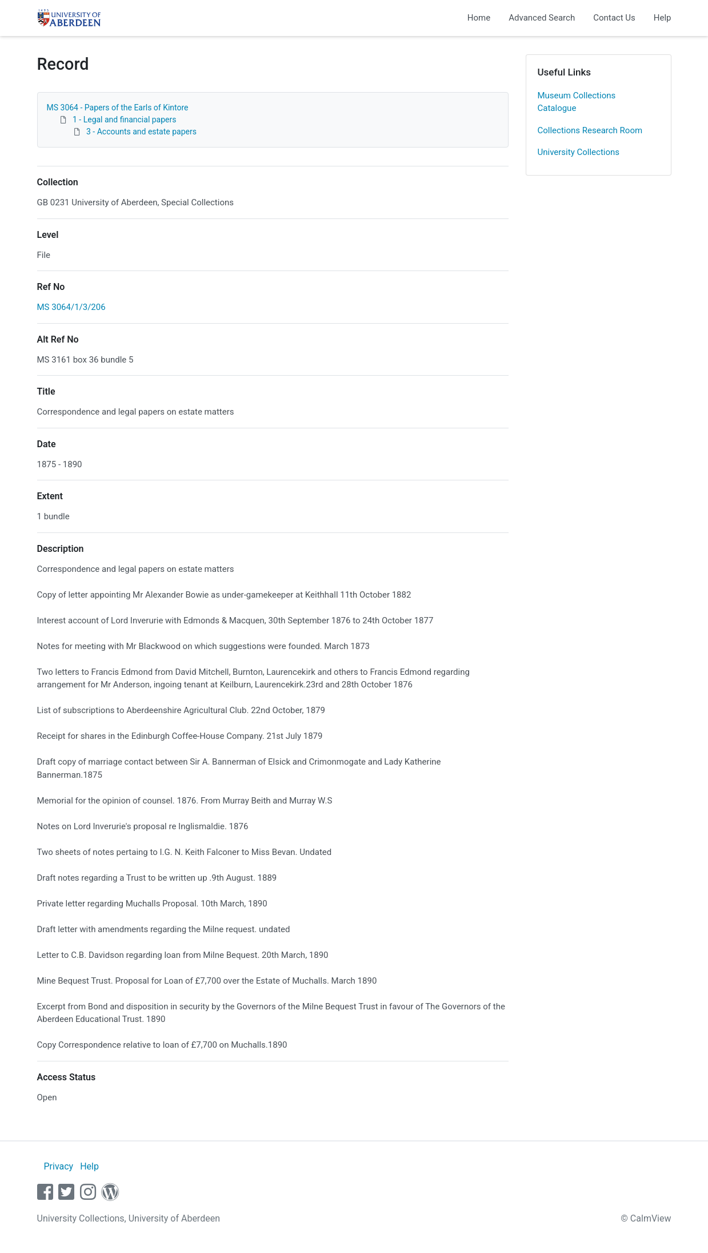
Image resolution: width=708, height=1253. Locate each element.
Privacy (58, 1166)
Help (662, 18)
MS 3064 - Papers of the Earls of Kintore (118, 107)
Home (478, 18)
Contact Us (614, 18)
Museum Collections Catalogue (577, 102)
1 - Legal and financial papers (125, 119)
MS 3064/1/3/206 (71, 307)
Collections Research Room (590, 130)
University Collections (579, 152)
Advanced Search (542, 18)
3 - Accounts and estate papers (141, 131)
